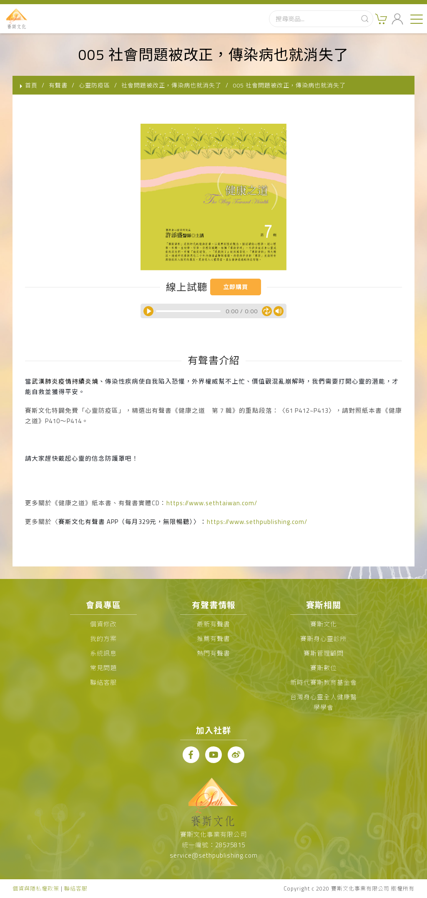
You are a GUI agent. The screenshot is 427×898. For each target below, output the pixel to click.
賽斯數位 (323, 668)
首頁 (31, 85)
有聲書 (58, 85)
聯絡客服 (103, 682)
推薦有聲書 (213, 639)
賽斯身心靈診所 (323, 639)
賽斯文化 (323, 624)
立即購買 (235, 286)
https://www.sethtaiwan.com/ (211, 503)
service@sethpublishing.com (214, 855)
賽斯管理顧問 (324, 653)
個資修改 (103, 624)
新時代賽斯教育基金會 (323, 682)
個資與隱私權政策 (36, 888)
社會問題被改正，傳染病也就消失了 (171, 85)
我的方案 (103, 639)
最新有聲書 (213, 624)
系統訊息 (103, 653)
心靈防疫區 (94, 85)
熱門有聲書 (213, 653)
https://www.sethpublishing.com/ (257, 521)
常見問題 (103, 668)
